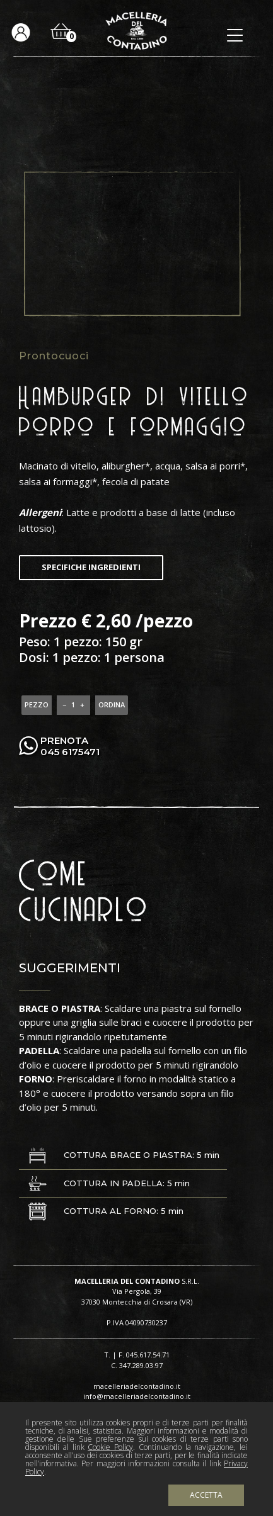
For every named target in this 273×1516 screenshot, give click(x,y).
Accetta (206, 1495)
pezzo (37, 704)
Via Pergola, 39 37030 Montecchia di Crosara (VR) (136, 1296)
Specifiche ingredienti (91, 567)
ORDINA (111, 704)
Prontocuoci (54, 356)
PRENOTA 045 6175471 (70, 746)
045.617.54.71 (148, 1354)
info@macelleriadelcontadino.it (136, 1396)
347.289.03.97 (141, 1365)
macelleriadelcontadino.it (136, 1386)
